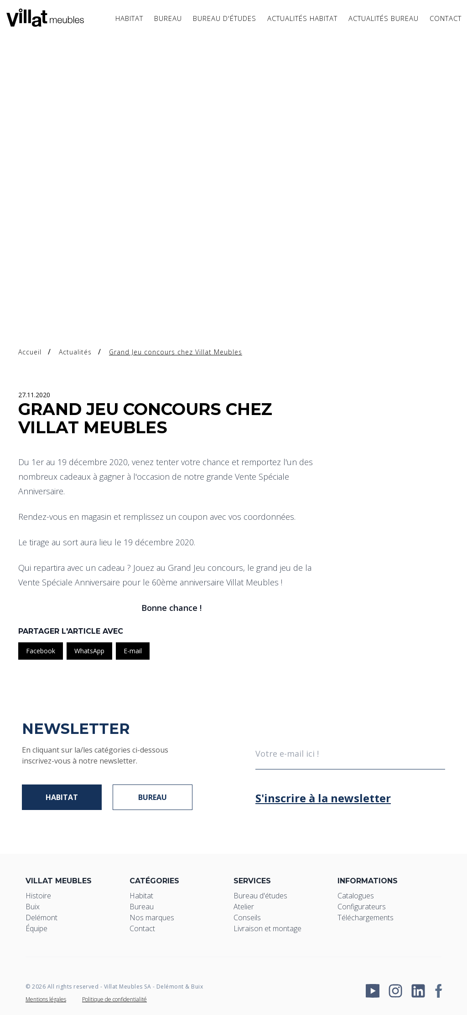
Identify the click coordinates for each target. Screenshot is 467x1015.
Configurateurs (361, 907)
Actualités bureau (383, 21)
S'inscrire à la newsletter (323, 797)
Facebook (40, 650)
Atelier (244, 907)
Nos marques (152, 917)
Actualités (75, 352)
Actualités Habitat (302, 21)
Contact (446, 21)
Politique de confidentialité (114, 999)
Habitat (129, 21)
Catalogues (355, 896)
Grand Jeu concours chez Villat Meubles (175, 352)
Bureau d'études (224, 21)
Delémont (41, 917)
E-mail (133, 650)
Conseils (247, 917)
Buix (33, 907)
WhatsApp (89, 650)
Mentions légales (46, 999)
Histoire (38, 896)
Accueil (30, 352)
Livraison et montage (267, 928)
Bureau (168, 21)
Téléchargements (365, 917)
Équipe (36, 928)
